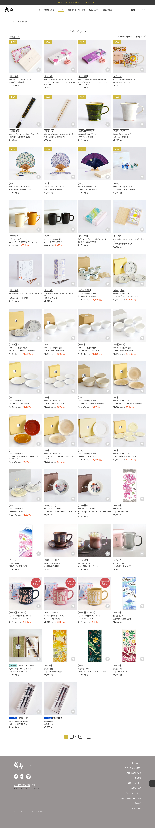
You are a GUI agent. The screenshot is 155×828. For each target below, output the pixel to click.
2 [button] (71, 736)
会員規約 (138, 803)
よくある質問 (136, 778)
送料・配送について (133, 773)
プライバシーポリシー (133, 793)
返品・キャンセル (134, 783)
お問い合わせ (136, 808)
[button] (89, 736)
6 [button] (80, 736)
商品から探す (94, 10)
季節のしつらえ (49, 10)
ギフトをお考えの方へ (133, 768)
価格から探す (108, 10)
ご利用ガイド (136, 763)
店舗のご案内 (136, 788)
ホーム (12, 22)
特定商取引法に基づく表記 (131, 798)
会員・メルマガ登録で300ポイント (77, 2)
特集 (38, 10)
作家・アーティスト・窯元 (76, 10)
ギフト (61, 9)
